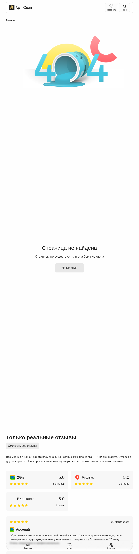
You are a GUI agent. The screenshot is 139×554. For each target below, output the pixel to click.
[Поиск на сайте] (124, 7)
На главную (69, 267)
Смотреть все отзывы (22, 445)
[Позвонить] (111, 7)
